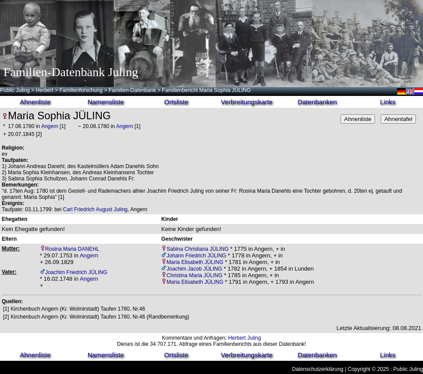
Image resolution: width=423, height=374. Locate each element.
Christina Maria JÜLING (195, 275)
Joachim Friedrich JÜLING (76, 272)
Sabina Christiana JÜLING (198, 249)
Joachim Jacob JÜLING (194, 269)
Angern (49, 126)
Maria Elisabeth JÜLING (195, 262)
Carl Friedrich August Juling (95, 209)
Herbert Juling (244, 338)
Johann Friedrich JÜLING (196, 256)
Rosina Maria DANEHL (72, 249)
